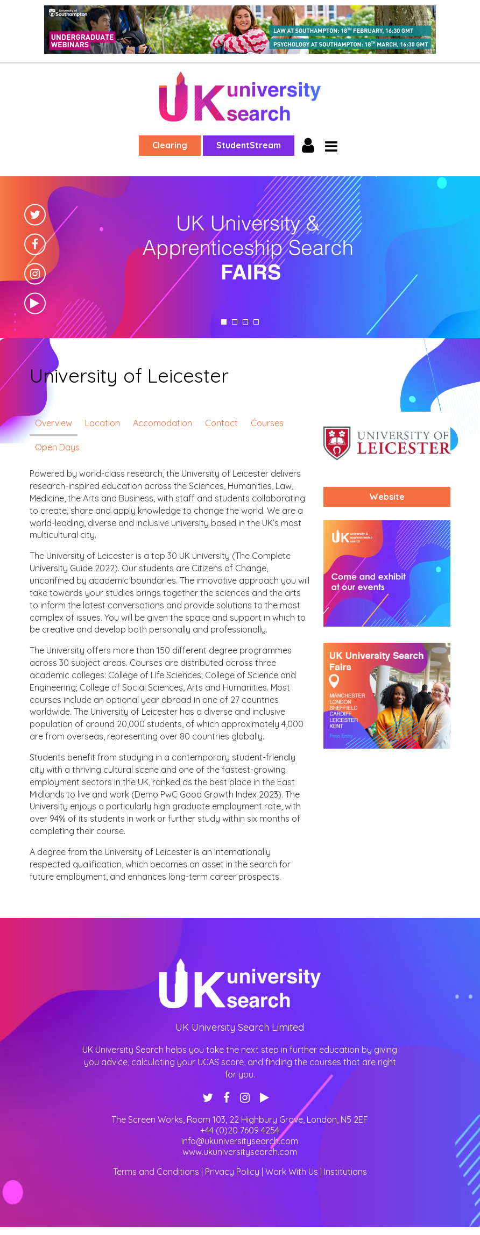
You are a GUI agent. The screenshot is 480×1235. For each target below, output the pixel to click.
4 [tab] (256, 322)
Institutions (345, 1171)
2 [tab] (234, 322)
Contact (221, 423)
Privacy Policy (232, 1171)
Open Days (57, 447)
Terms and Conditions (156, 1171)
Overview (53, 423)
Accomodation (162, 423)
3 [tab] (245, 322)
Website (387, 496)
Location (102, 423)
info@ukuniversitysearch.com (239, 1141)
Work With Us (291, 1171)
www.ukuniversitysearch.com (239, 1151)
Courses (267, 423)
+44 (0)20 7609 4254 (239, 1130)
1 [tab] (224, 322)
